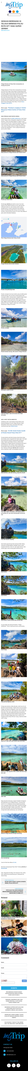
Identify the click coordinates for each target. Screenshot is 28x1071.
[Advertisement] (14, 46)
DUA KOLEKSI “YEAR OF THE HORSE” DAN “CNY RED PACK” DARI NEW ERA (14, 1023)
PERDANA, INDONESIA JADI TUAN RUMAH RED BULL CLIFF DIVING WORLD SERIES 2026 (14, 1001)
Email (2, 967)
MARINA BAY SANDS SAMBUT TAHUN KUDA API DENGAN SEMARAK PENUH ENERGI (14, 1016)
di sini (14, 862)
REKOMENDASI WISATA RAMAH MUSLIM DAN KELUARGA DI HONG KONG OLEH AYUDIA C (14, 993)
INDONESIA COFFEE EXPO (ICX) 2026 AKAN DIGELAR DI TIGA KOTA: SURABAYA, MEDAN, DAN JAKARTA (14, 1008)
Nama (2, 962)
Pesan (2, 973)
